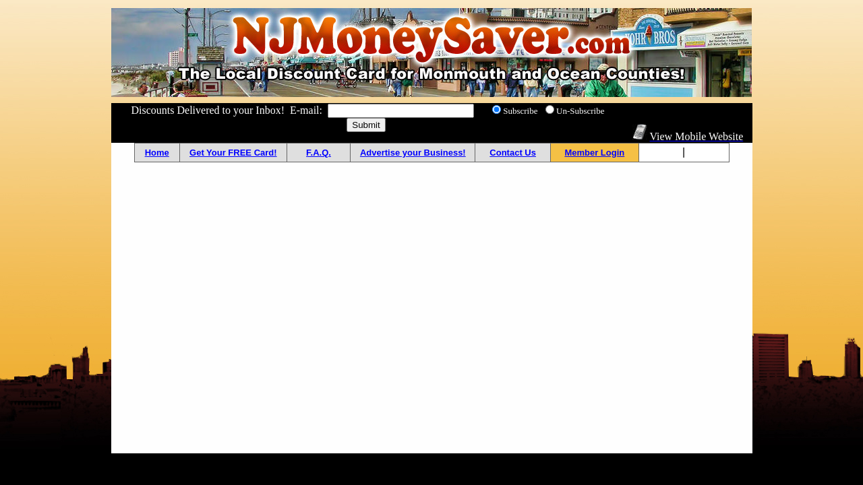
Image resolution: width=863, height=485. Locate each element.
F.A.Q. (318, 153)
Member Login (594, 153)
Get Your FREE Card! (233, 153)
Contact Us (512, 153)
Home (157, 153)
